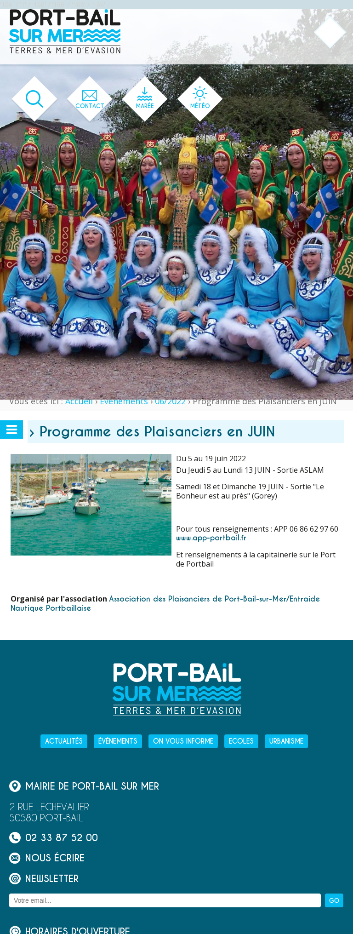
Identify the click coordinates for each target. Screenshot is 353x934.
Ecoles (241, 741)
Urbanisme (286, 741)
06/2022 (170, 401)
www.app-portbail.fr (211, 538)
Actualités (64, 741)
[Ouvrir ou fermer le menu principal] (330, 32)
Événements (124, 401)
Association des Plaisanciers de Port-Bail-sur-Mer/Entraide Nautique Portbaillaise (165, 603)
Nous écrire (47, 858)
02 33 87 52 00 (53, 837)
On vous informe (183, 741)
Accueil (79, 401)
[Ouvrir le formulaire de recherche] (34, 99)
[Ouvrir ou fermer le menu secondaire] (11, 429)
